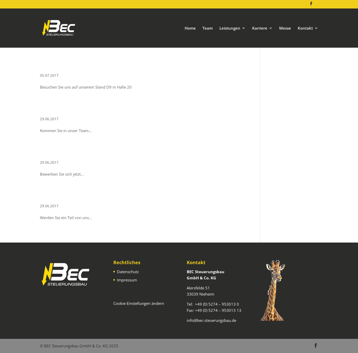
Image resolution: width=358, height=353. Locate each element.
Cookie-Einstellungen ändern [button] (138, 303)
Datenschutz (128, 271)
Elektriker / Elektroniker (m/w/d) (91, 196)
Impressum (127, 279)
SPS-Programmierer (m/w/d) (85, 109)
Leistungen (229, 28)
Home (190, 28)
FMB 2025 (55, 66)
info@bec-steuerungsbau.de (211, 320)
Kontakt (305, 28)
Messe (285, 28)
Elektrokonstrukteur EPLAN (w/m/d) (97, 153)
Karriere (259, 28)
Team (207, 28)
